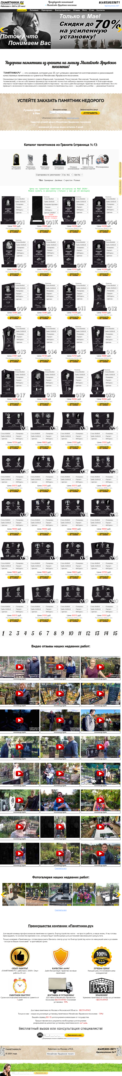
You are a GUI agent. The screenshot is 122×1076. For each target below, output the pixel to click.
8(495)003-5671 (107, 1050)
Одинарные (48, 180)
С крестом (68, 180)
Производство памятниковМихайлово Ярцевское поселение (61, 4)
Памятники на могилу (10, 4)
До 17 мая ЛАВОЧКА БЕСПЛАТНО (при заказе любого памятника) (32, 1070)
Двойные (58, 180)
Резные (77, 180)
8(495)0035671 (109, 3)
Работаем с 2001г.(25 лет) (13, 6)
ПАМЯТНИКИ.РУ (12, 3)
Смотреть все (61, 869)
